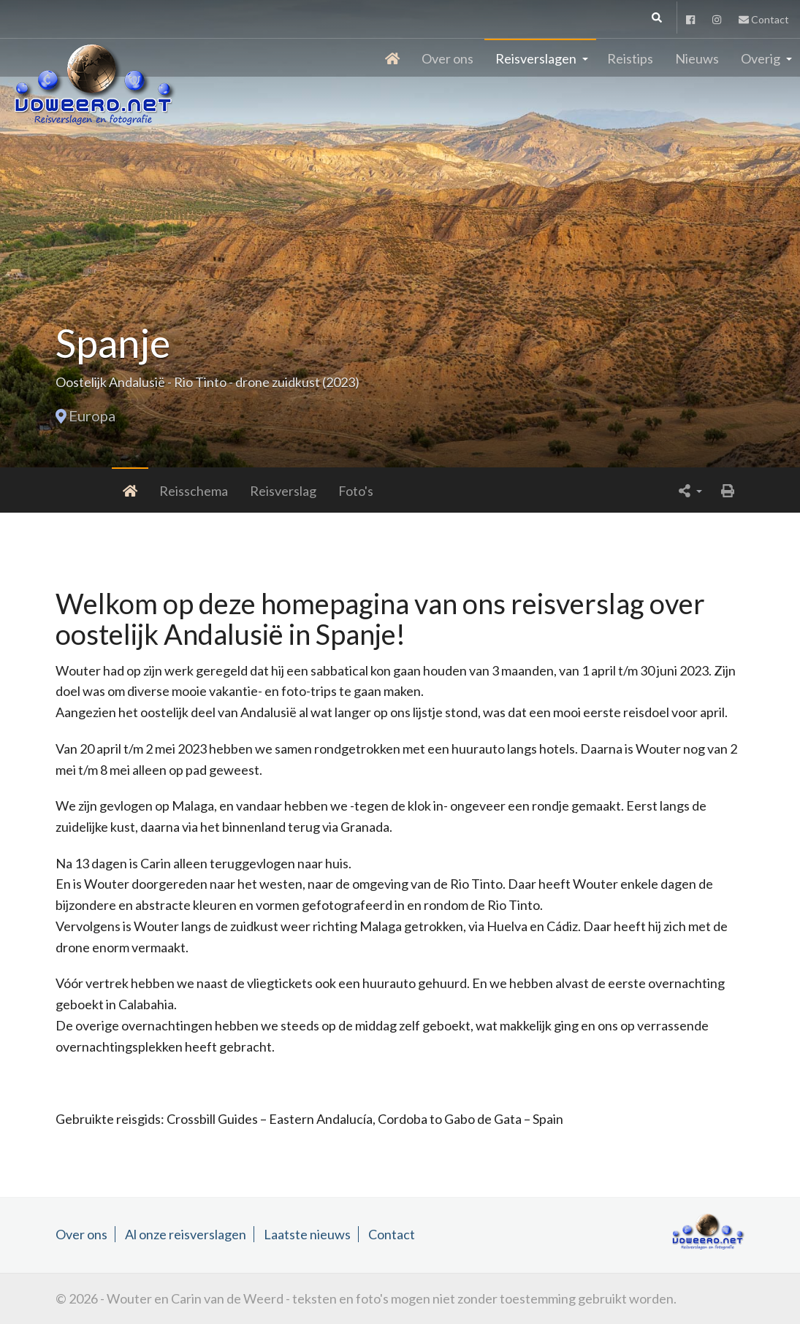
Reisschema (133, 491)
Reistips (630, 58)
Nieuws (697, 58)
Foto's (295, 491)
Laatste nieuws (307, 1234)
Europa (92, 415)
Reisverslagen (535, 58)
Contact (764, 19)
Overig (760, 58)
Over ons (447, 58)
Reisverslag (223, 491)
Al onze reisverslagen (185, 1234)
